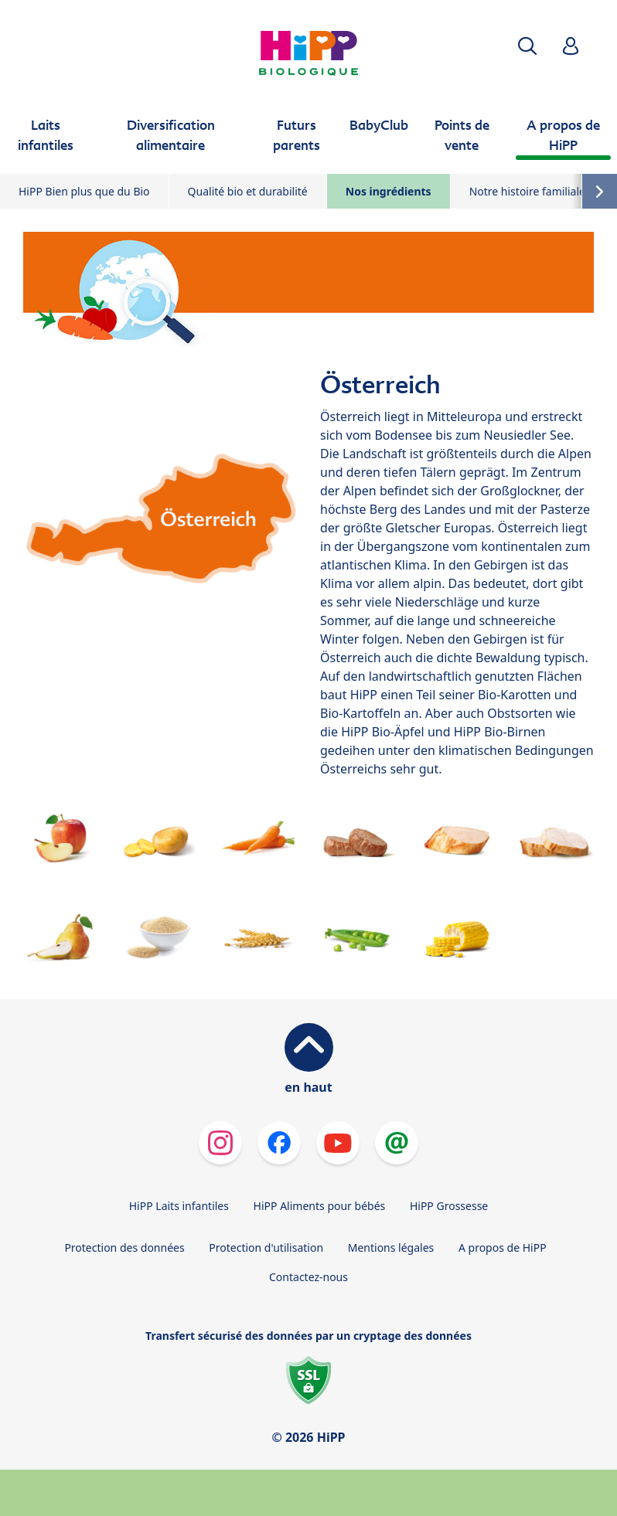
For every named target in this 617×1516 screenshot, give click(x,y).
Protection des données (124, 1247)
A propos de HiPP (502, 1247)
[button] (527, 46)
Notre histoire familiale (527, 191)
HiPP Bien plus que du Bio (84, 191)
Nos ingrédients (388, 191)
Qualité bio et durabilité (248, 191)
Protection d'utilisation (266, 1247)
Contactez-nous (308, 1277)
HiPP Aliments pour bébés (320, 1205)
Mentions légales (391, 1247)
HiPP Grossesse (449, 1205)
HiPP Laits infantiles (179, 1205)
